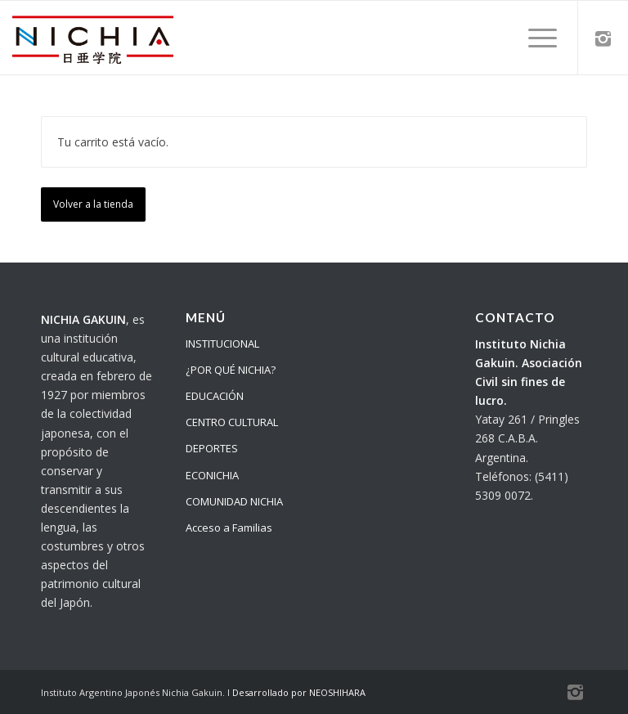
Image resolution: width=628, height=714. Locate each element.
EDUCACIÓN (215, 395)
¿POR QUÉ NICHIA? (231, 369)
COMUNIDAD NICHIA (234, 501)
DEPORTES (212, 448)
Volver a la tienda (93, 204)
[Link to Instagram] (603, 37)
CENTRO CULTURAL (232, 422)
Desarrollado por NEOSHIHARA (299, 692)
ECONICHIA (212, 475)
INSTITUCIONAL (222, 343)
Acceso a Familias (229, 527)
